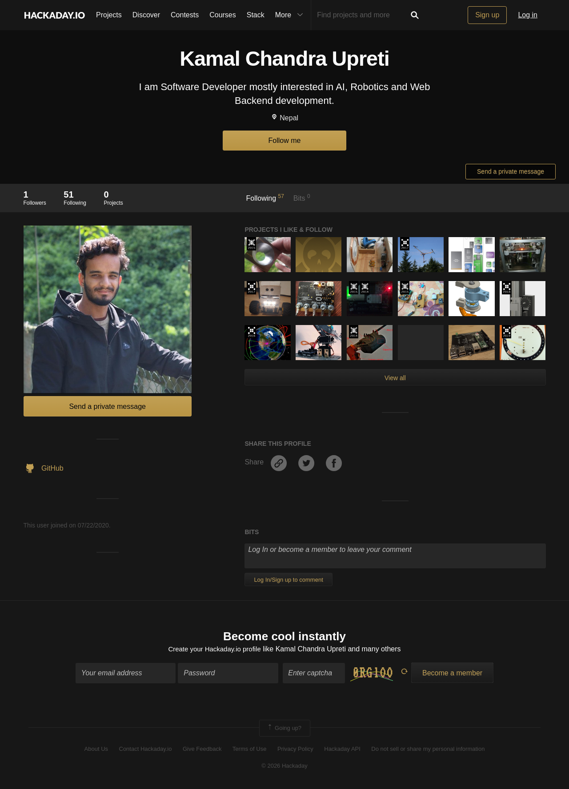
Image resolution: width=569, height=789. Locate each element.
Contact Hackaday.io (145, 749)
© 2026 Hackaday (284, 767)
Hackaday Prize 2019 (506, 331)
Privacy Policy (295, 749)
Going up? (284, 729)
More (291, 15)
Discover (146, 15)
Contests (185, 15)
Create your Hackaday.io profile (214, 650)
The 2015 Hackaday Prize (251, 243)
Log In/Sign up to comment (288, 579)
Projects (109, 15)
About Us (96, 749)
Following (265, 197)
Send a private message (510, 171)
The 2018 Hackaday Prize (506, 287)
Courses (222, 15)
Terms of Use (249, 749)
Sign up (487, 15)
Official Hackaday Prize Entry (364, 287)
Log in (527, 15)
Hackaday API (342, 749)
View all (395, 377)
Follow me (284, 140)
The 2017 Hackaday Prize (404, 243)
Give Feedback (202, 749)
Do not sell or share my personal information (428, 749)
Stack (255, 15)
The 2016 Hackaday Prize (251, 331)
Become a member (452, 674)
